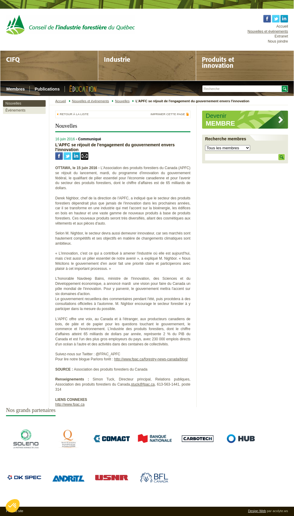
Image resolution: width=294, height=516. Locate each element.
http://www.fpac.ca (69, 404)
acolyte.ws (280, 511)
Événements (15, 110)
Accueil (282, 26)
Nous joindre (278, 41)
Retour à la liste (74, 114)
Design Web (257, 511)
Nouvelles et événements (267, 31)
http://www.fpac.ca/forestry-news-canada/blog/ (151, 359)
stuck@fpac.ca (143, 384)
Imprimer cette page (167, 114)
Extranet (281, 36)
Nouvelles (13, 103)
